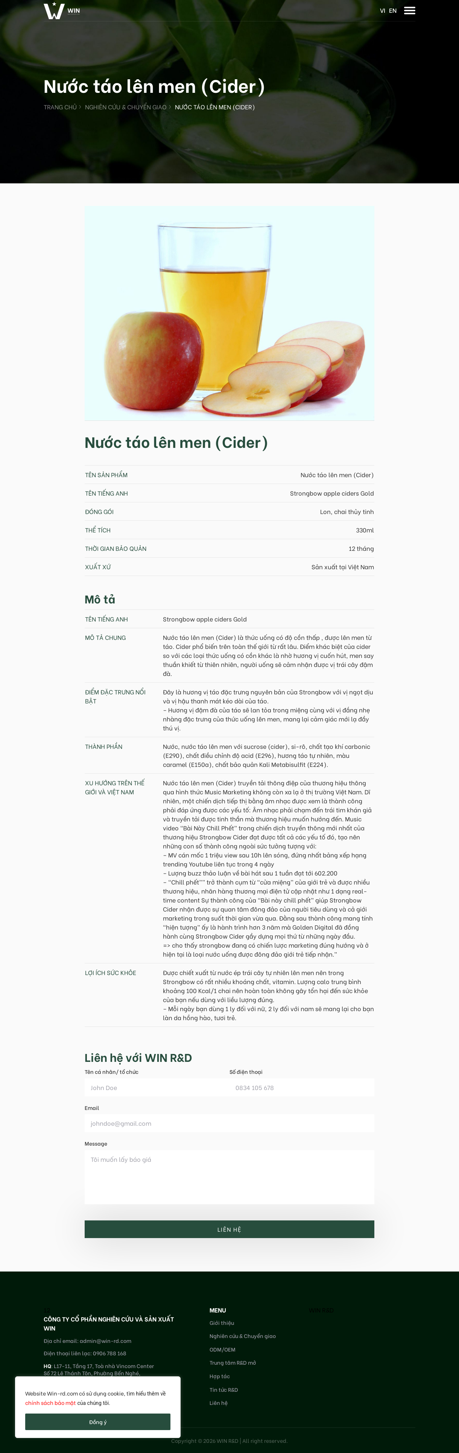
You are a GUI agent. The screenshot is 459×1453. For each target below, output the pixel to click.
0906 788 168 (109, 1353)
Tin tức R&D (224, 1389)
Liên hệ (219, 1402)
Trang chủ (60, 106)
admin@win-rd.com (105, 1340)
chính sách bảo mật (50, 1402)
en (393, 10)
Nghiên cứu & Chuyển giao (126, 106)
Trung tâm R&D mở (233, 1362)
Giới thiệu (222, 1322)
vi (382, 10)
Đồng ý (98, 1422)
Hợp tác (220, 1376)
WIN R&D (321, 1309)
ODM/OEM (223, 1349)
